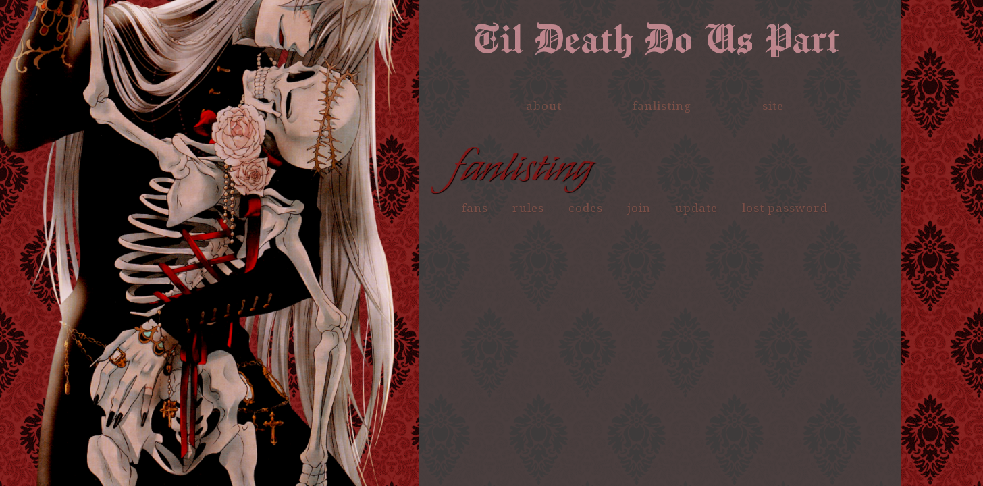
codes (585, 207)
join (639, 207)
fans (475, 207)
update (696, 207)
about (544, 105)
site (773, 105)
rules (528, 207)
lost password (785, 207)
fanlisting (662, 105)
